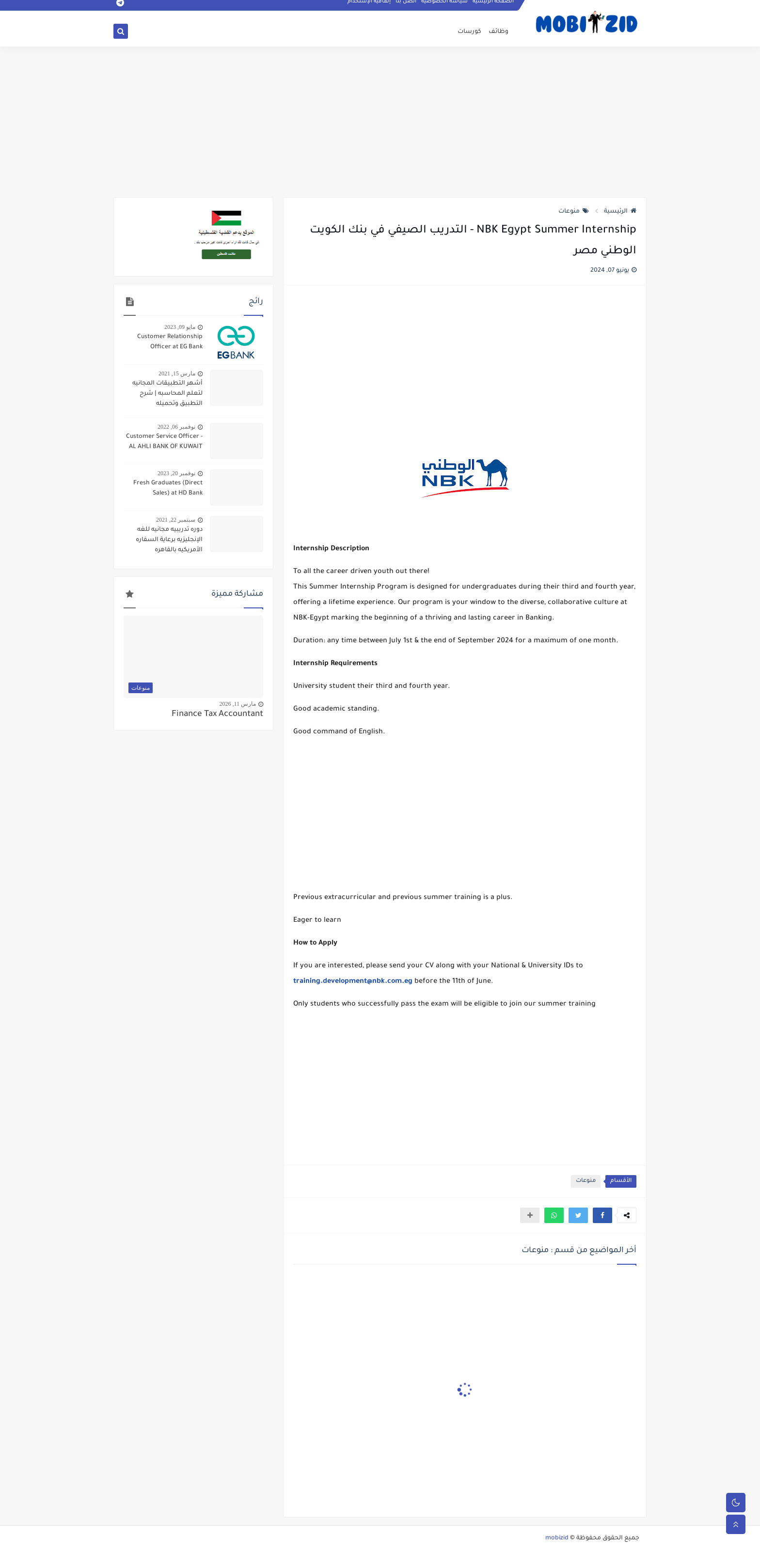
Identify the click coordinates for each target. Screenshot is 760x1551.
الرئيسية (620, 211)
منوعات (573, 211)
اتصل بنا (406, 8)
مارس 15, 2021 (176, 373)
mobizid (557, 1538)
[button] (602, 1215)
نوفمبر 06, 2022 (176, 426)
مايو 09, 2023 (179, 327)
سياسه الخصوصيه (445, 8)
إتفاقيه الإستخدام (369, 8)
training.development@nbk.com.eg (352, 982)
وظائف (498, 32)
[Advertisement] (380, 122)
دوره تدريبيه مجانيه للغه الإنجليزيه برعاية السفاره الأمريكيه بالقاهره (169, 540)
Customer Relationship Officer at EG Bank (170, 342)
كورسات (469, 32)
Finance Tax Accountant (217, 714)
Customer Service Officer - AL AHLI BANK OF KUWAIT (164, 442)
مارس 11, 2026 (237, 703)
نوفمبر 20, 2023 (176, 473)
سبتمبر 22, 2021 (175, 519)
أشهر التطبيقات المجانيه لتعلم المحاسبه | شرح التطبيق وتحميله (167, 393)
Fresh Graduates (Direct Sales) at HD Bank (168, 488)
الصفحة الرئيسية (493, 8)
